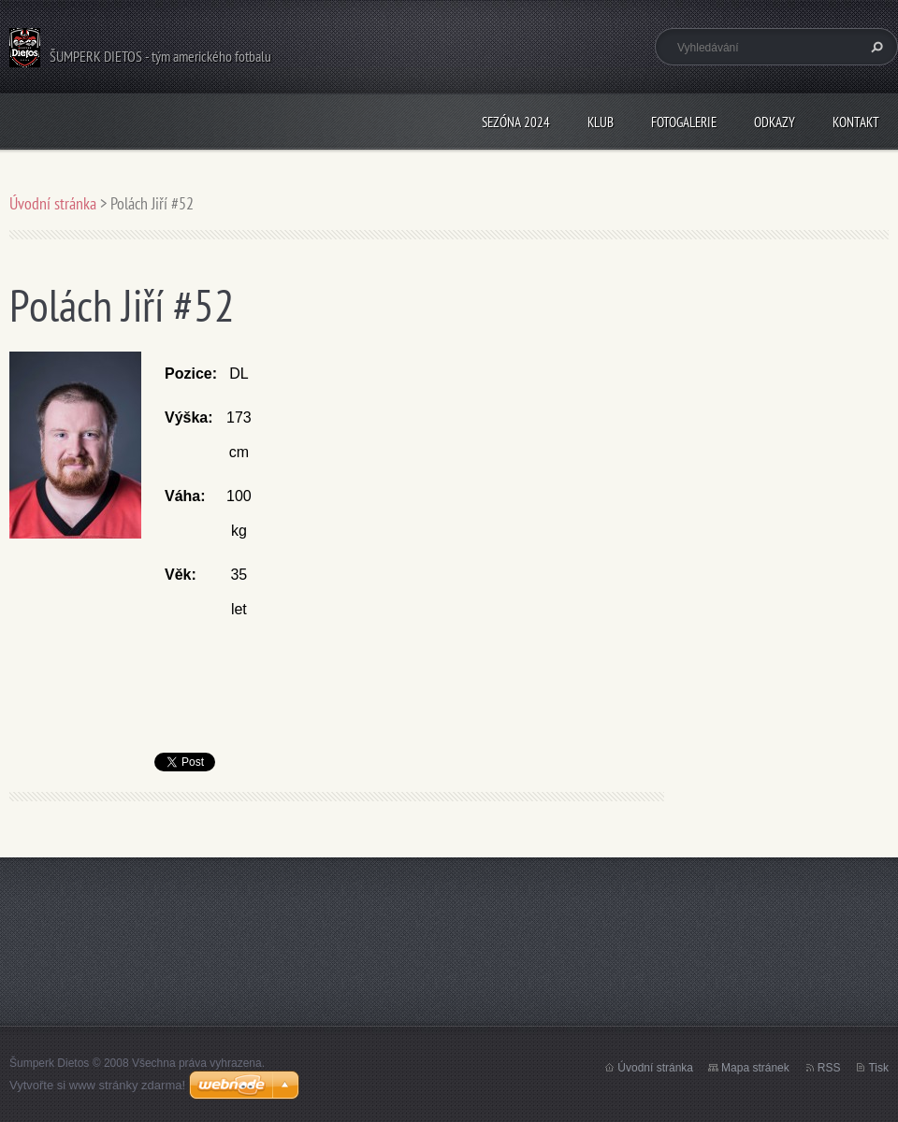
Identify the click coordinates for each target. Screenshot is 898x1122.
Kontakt (856, 122)
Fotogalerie (684, 122)
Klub (600, 122)
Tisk (878, 1067)
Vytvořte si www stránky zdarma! (97, 1085)
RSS (829, 1067)
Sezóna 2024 (516, 122)
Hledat (875, 47)
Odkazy (774, 122)
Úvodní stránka (52, 203)
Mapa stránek (755, 1067)
